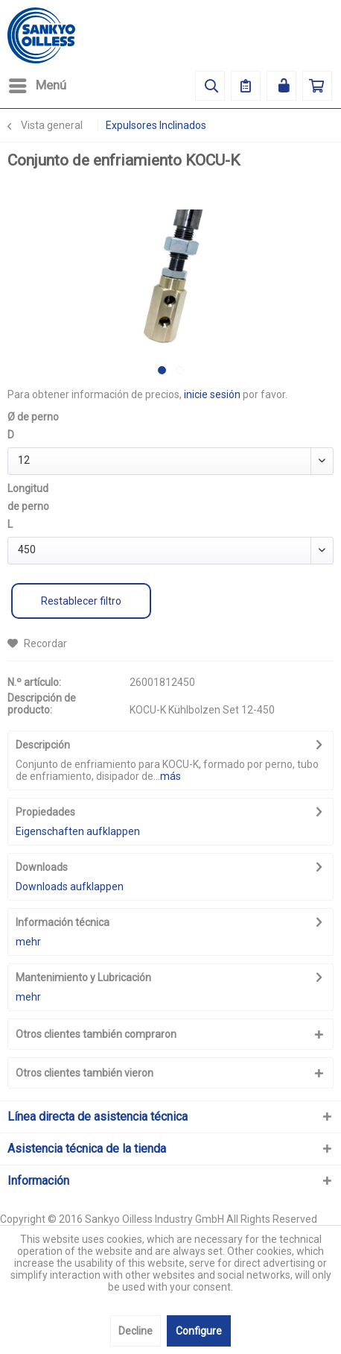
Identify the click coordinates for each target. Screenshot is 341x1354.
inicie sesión (212, 394)
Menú (37, 83)
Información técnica (62, 922)
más (170, 776)
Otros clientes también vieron (84, 1073)
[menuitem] (37, 86)
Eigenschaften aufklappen (78, 831)
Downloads (42, 867)
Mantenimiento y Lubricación (83, 977)
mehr (28, 942)
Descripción (43, 745)
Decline (135, 1331)
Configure (199, 1331)
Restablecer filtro (81, 601)
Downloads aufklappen (70, 886)
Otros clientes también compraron (96, 1034)
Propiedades (45, 812)
